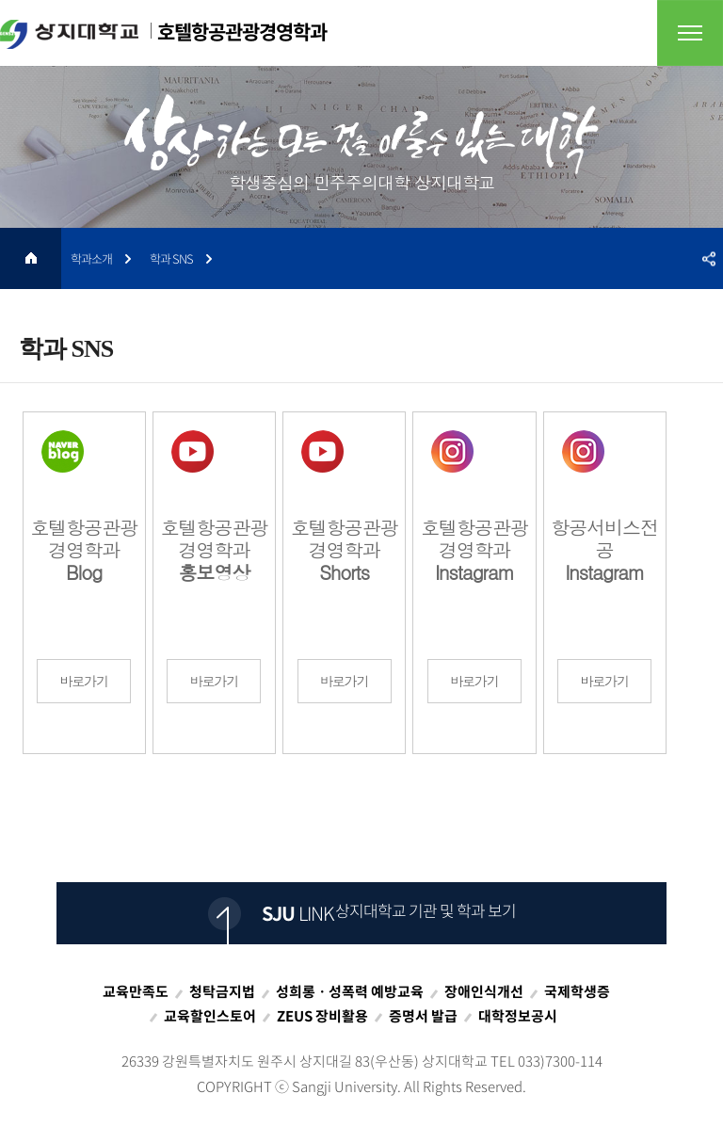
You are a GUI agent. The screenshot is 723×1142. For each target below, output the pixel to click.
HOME (30, 258)
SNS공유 (709, 258)
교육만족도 (136, 991)
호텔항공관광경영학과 (163, 33)
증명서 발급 (423, 1015)
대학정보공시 (517, 1015)
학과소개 (91, 258)
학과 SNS (171, 258)
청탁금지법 (222, 991)
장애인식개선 (483, 991)
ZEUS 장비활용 (322, 1015)
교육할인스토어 (210, 1015)
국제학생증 (577, 991)
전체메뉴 (690, 33)
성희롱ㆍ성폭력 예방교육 (350, 991)
